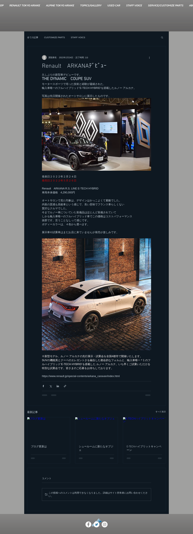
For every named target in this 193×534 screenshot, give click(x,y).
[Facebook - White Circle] (88, 524)
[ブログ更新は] (48, 429)
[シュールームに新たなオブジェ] (96, 429)
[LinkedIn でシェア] (57, 386)
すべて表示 (161, 411)
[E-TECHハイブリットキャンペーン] (144, 429)
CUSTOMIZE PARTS (54, 37)
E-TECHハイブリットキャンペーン (144, 448)
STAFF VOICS (78, 37)
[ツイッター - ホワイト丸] (96, 524)
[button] (162, 37)
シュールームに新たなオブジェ (96, 448)
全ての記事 (32, 37)
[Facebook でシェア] (43, 386)
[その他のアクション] (149, 57)
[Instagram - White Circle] (105, 524)
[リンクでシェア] (65, 386)
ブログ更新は (39, 446)
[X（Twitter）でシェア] (50, 386)
